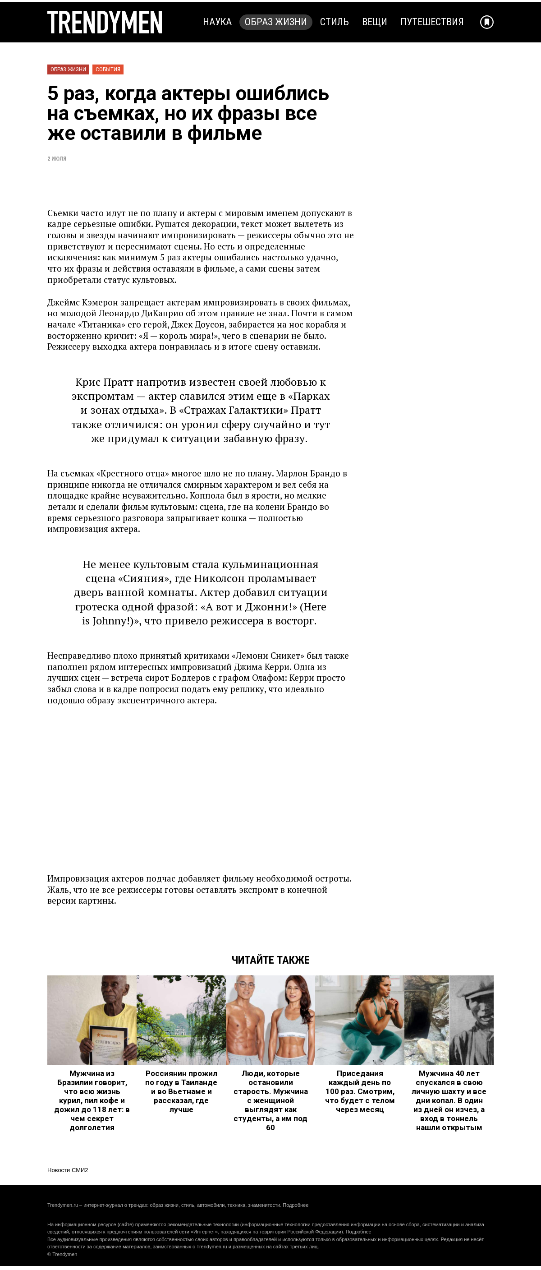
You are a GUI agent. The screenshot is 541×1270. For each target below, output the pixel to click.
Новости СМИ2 (67, 1170)
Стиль (334, 22)
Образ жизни (276, 22)
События (108, 69)
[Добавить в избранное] (487, 22)
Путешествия (432, 22)
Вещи (374, 22)
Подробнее (295, 1205)
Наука (217, 22)
